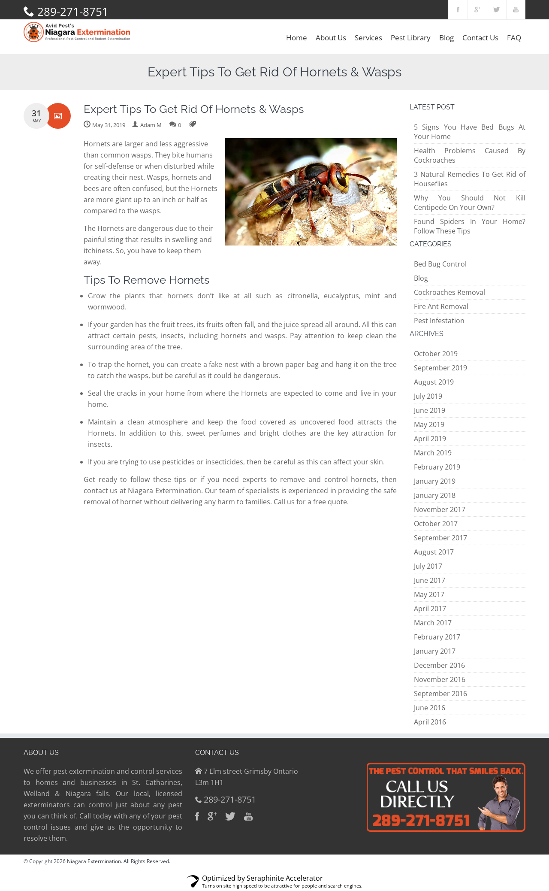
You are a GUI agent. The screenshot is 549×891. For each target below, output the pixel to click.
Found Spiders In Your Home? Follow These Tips (469, 226)
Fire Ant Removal (441, 306)
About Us (331, 37)
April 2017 (430, 608)
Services (368, 37)
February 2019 (437, 467)
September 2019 (440, 368)
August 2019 (434, 382)
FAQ (514, 37)
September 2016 (440, 693)
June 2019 (429, 410)
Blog (446, 37)
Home (296, 37)
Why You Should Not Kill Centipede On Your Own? (469, 202)
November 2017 (439, 509)
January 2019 (434, 481)
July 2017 (428, 566)
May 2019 (429, 424)
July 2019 (428, 396)
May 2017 (429, 594)
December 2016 (439, 665)
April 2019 (430, 438)
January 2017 (434, 651)
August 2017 (434, 552)
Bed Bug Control (440, 264)
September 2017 (440, 537)
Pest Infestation (439, 320)
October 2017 (436, 523)
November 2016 (439, 679)
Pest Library (411, 37)
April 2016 (430, 722)
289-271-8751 (73, 11)
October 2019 (436, 353)
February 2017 (437, 637)
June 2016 (429, 707)
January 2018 (434, 495)
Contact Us (480, 37)
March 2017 (433, 622)
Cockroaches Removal (449, 292)
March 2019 (433, 453)
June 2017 (429, 580)
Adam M (151, 125)
